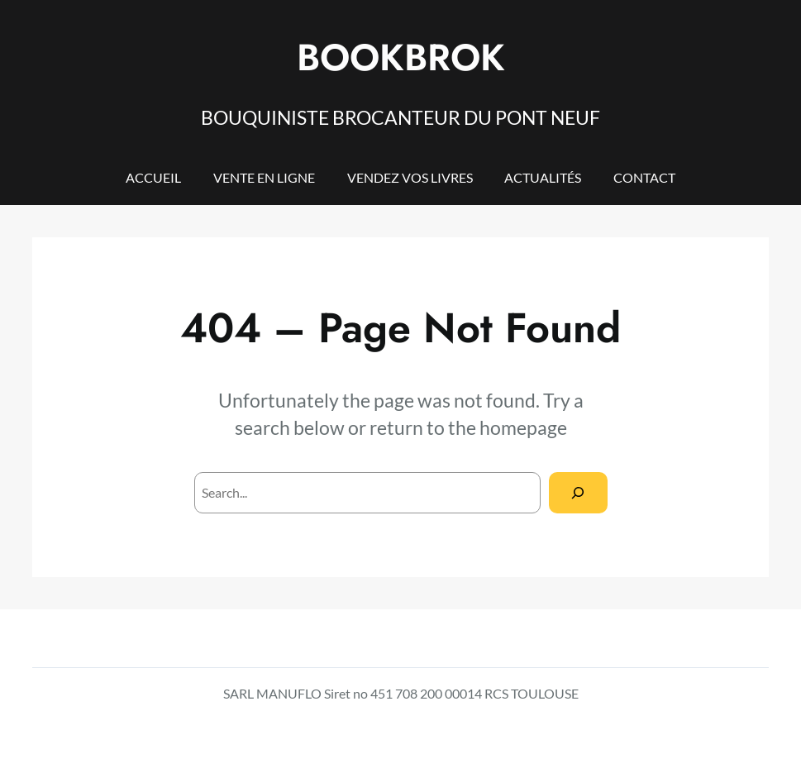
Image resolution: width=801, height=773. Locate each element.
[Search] (578, 492)
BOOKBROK (401, 57)
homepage (523, 427)
